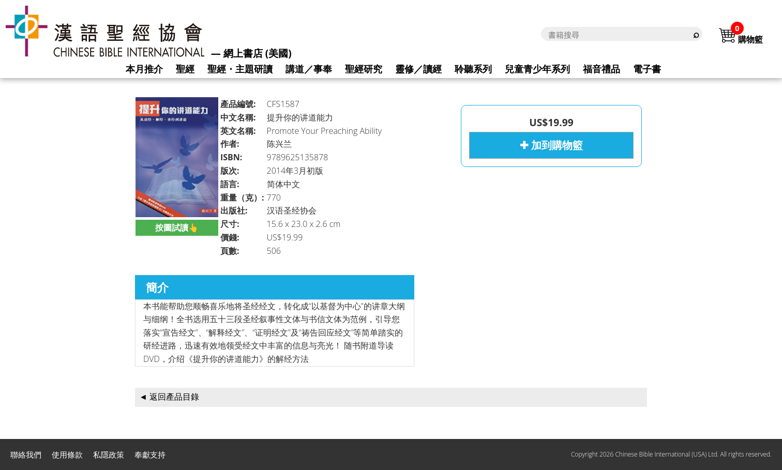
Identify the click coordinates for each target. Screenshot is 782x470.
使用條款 (67, 454)
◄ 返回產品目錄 (169, 396)
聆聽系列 (473, 69)
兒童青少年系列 (537, 69)
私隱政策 (108, 454)
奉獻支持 (150, 454)
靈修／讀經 (418, 69)
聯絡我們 (25, 454)
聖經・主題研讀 (240, 69)
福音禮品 (601, 69)
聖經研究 (363, 69)
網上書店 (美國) (257, 53)
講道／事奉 (308, 69)
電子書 (647, 69)
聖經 (185, 69)
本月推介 (144, 69)
